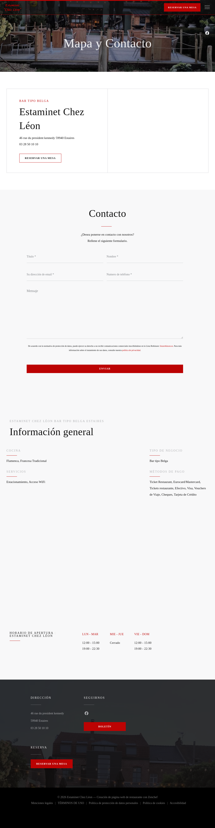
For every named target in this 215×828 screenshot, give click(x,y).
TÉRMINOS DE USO (73, 803)
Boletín (104, 726)
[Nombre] (145, 256)
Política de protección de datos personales (116, 803)
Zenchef (153, 797)
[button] (207, 7)
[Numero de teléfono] (145, 274)
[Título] (65, 256)
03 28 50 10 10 (28, 144)
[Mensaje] (105, 312)
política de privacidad (131, 350)
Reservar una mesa (182, 7)
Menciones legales (44, 803)
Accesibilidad (178, 803)
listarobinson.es (166, 346)
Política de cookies (156, 803)
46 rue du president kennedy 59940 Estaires (63, 137)
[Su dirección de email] (65, 274)
